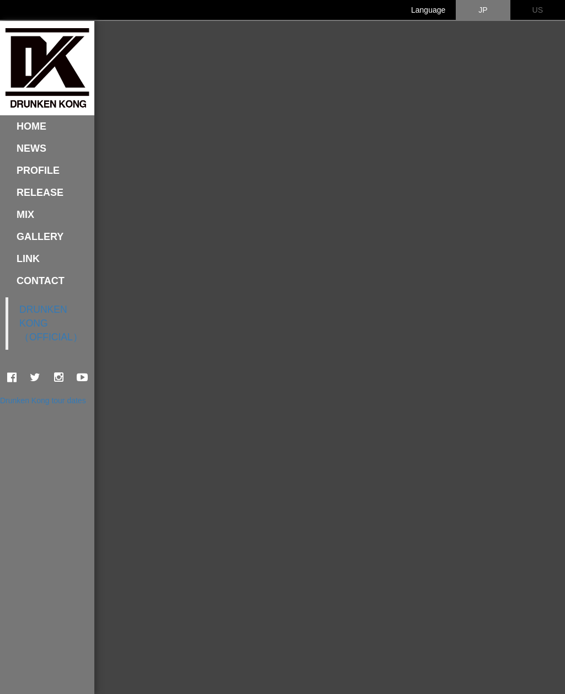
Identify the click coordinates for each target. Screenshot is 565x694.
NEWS (31, 148)
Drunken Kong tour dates (43, 400)
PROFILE (38, 170)
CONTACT (41, 280)
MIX (25, 214)
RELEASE (40, 192)
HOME (31, 126)
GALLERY (40, 236)
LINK (28, 258)
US (537, 10)
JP (482, 10)
